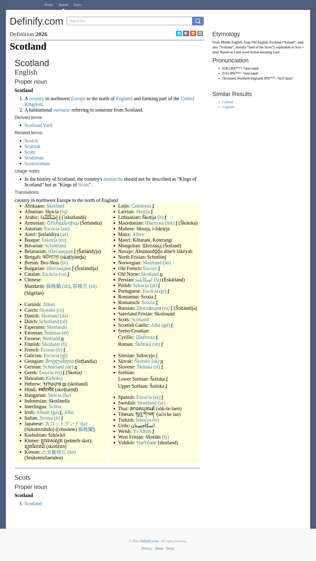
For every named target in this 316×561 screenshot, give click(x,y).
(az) (64, 234)
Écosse (48, 349)
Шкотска (154, 223)
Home (48, 5)
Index (78, 5)
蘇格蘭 (53, 286)
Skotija (143, 211)
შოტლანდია (59, 361)
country (36, 98)
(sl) (157, 366)
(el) (58, 372)
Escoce (150, 268)
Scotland (140, 319)
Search (63, 5)
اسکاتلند (144, 279)
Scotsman (34, 157)
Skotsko (47, 310)
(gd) (166, 325)
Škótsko (142, 361)
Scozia (46, 418)
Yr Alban (142, 431)
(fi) (64, 344)
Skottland (152, 262)
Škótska (144, 366)
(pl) (153, 285)
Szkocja (141, 285)
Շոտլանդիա (63, 223)
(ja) (83, 423)
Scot (298, 47)
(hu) (66, 395)
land (215, 52)
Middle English (231, 42)
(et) (65, 332)
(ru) (166, 308)
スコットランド (62, 423)
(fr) (59, 349)
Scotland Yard (38, 125)
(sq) (63, 211)
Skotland (55, 206)
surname (62, 110)
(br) (64, 262)
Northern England (249, 78)
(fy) (165, 437)
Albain (42, 412)
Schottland (55, 245)
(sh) (156, 344)
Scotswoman (37, 163)
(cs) (60, 310)
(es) (156, 397)
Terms (170, 548)
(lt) (160, 217)
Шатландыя (60, 251)
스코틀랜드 (53, 452)
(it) (57, 418)
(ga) (55, 412)
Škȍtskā (143, 344)
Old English (260, 42)
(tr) (156, 420)
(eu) (62, 240)
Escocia (51, 228)
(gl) (64, 355)
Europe (78, 98)
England (124, 98)
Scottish (32, 146)
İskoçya (143, 420)
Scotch (31, 140)
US (225, 73)
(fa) (157, 279)
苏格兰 (80, 286)
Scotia (55, 406)
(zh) (66, 286)
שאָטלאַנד (146, 442)
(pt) (162, 291)
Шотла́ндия (148, 308)
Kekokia (54, 378)
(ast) (65, 228)
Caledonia (141, 206)
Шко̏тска (145, 337)
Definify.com (149, 541)
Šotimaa (52, 332)
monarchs (113, 179)
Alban (49, 304)
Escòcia (50, 274)
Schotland (49, 321)
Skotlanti (51, 344)
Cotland (227, 102)
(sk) (155, 361)
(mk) (170, 223)
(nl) (63, 321)
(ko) (71, 452)
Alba (69, 412)
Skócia (54, 395)
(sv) (161, 403)
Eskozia (49, 240)
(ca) (62, 274)
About (159, 548)
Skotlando (57, 327)
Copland (228, 107)
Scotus (254, 52)
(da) (64, 315)
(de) (69, 366)
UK (225, 68)
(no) (167, 262)
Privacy (147, 548)
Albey (138, 234)
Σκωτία (46, 372)
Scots (29, 152)
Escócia (150, 291)
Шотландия (58, 268)
